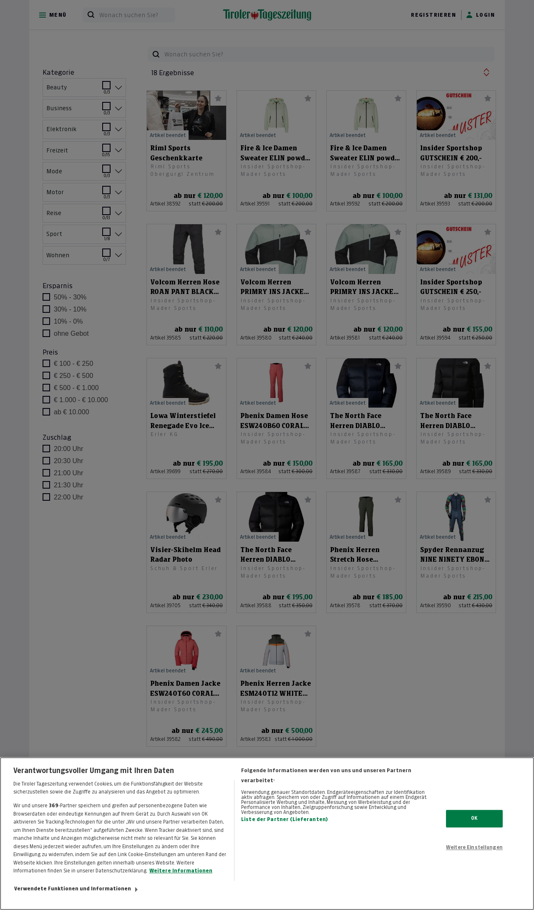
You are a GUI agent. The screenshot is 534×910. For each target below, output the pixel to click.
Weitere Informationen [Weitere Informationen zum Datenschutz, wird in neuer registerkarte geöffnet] (180, 883)
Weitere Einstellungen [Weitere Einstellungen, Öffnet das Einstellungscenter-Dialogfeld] (474, 859)
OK (474, 830)
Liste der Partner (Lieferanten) (284, 831)
